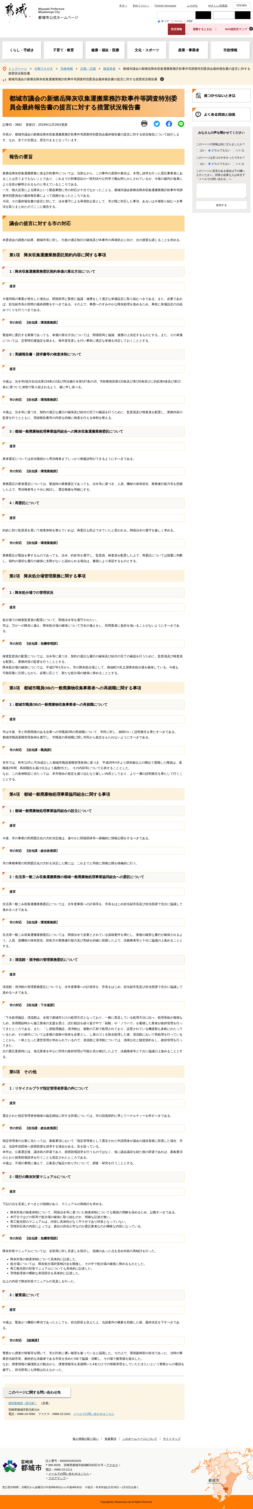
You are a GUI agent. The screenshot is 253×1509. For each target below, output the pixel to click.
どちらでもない (220, 150)
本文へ (123, 5)
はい (203, 150)
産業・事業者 (188, 50)
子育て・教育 (63, 50)
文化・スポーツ (147, 50)
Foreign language (165, 5)
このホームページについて (139, 1438)
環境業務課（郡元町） (22, 1403)
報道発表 (109, 68)
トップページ (17, 68)
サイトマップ (171, 1438)
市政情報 (230, 50)
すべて (165, 21)
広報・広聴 (88, 68)
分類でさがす (43, 68)
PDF (190, 21)
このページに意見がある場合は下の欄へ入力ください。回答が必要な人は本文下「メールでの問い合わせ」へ (220, 175)
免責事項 (110, 1438)
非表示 (251, 29)
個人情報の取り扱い (86, 1438)
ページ (178, 21)
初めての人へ (141, 5)
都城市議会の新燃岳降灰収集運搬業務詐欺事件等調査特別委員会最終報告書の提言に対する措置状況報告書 (82, 79)
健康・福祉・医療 (105, 50)
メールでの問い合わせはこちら (93, 1414)
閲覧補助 (242, 5)
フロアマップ (57, 1478)
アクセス (112, 1465)
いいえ (240, 150)
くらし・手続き (22, 50)
